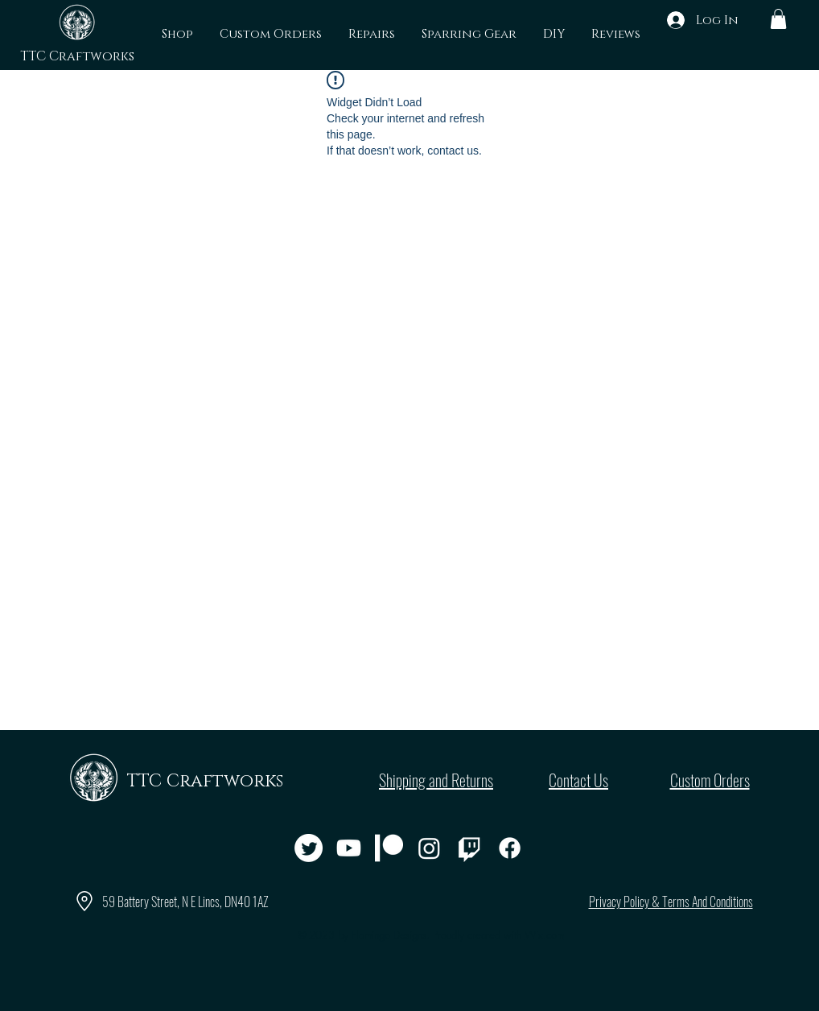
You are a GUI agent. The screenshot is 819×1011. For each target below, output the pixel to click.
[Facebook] (510, 848)
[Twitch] (469, 848)
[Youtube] (349, 848)
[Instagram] (429, 848)
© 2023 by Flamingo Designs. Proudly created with (431, 934)
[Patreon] (389, 848)
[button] (778, 19)
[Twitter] (308, 848)
